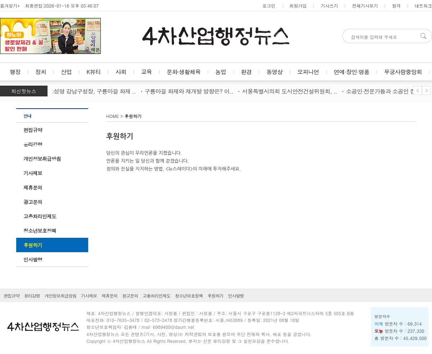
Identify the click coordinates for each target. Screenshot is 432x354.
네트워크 (423, 6)
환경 (246, 72)
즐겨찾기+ (10, 6)
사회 (121, 72)
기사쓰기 (329, 6)
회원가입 (298, 6)
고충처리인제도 (39, 216)
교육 (146, 72)
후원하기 (32, 245)
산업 (66, 72)
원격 (396, 6)
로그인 (268, 6)
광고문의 (32, 201)
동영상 (274, 72)
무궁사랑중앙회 (403, 72)
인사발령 (32, 259)
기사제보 (32, 173)
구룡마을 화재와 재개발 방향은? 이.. (190, 91)
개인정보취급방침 (42, 158)
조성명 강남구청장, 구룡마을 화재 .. (93, 91)
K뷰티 (93, 72)
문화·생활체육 (184, 72)
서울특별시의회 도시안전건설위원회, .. (290, 91)
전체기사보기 (365, 6)
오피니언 (308, 72)
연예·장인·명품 (351, 72)
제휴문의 (32, 187)
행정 (15, 72)
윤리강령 (32, 144)
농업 (220, 72)
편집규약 (32, 129)
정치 (40, 72)
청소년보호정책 (39, 230)
